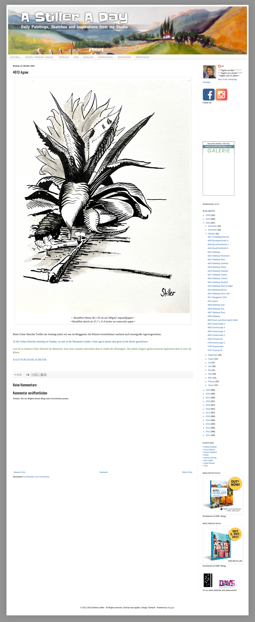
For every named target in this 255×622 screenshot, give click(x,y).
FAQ (76, 57)
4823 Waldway (214, 252)
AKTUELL (15, 57)
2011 (208, 435)
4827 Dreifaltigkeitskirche (218, 237)
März (210, 378)
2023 (208, 390)
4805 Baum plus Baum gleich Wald (223, 320)
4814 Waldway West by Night (220, 286)
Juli (209, 362)
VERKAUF (64, 57)
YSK (206, 466)
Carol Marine (209, 450)
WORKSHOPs (105, 57)
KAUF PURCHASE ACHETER (29, 359)
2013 (208, 428)
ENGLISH (88, 57)
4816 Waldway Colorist (217, 278)
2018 (208, 409)
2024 (208, 223)
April (210, 374)
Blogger (171, 607)
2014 (208, 424)
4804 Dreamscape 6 (216, 324)
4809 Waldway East (216, 305)
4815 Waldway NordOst (218, 282)
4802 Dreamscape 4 (216, 331)
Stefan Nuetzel (210, 447)
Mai (210, 370)
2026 (208, 215)
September (213, 355)
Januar (211, 385)
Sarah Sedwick (210, 452)
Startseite (104, 472)
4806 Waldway (214, 316)
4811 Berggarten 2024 (217, 297)
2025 (208, 219)
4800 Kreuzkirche (215, 339)
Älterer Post (187, 472)
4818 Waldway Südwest (218, 271)
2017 (208, 413)
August (211, 359)
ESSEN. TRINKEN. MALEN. (39, 57)
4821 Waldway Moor (216, 259)
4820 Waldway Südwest (218, 263)
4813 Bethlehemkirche (217, 290)
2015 (208, 420)
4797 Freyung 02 (215, 350)
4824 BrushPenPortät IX (218, 248)
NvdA (206, 455)
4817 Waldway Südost (217, 275)
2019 (208, 405)
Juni (210, 366)
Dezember (213, 226)
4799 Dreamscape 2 (216, 343)
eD (222, 66)
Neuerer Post (19, 472)
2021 (208, 398)
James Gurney (210, 458)
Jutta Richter (209, 463)
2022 (208, 394)
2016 (208, 416)
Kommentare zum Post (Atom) (36, 477)
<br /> (218, 177)
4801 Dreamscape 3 (216, 335)
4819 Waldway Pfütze (217, 267)
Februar (211, 381)
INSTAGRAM (124, 57)
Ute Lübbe (208, 460)
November (213, 230)
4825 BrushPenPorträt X (218, 244)
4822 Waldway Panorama (219, 256)
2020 (208, 401)
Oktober (211, 234)
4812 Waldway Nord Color (219, 294)
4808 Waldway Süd (216, 309)
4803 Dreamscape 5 (216, 327)
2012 (208, 431)
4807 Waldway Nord (216, 312)
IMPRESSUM (142, 57)
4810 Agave (213, 301)
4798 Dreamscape (215, 346)
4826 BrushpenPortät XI (218, 241)
